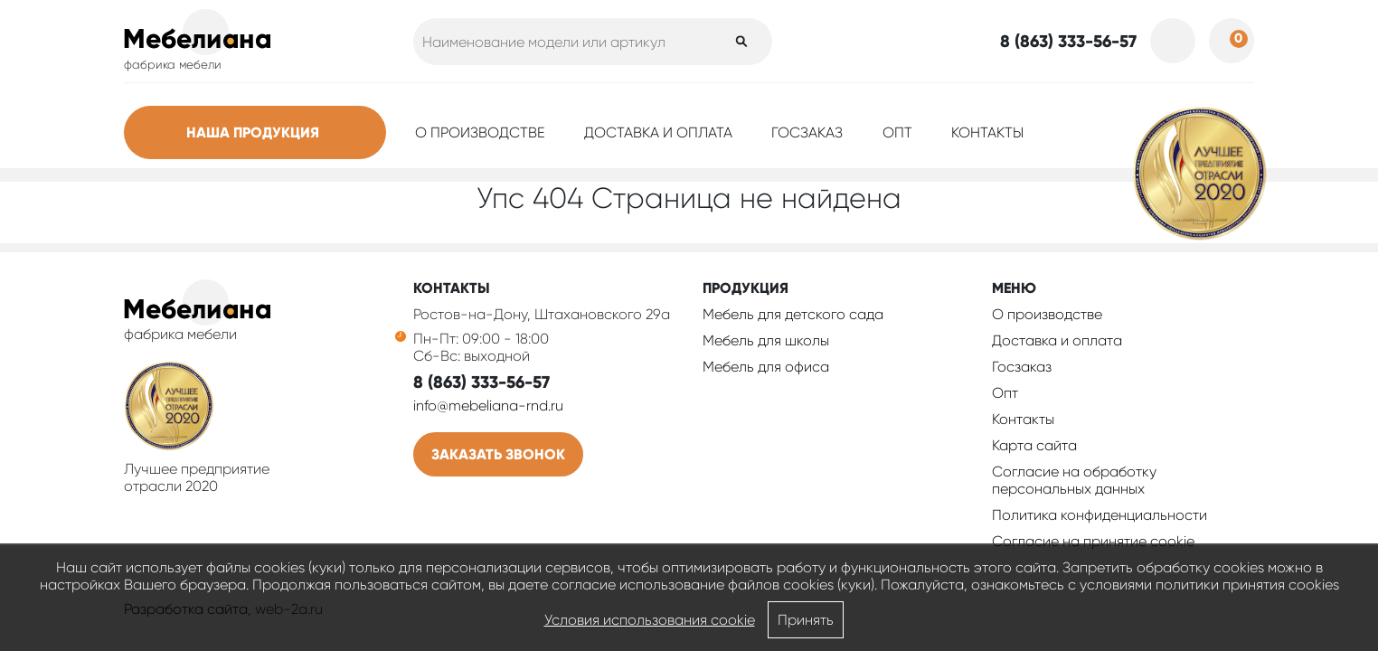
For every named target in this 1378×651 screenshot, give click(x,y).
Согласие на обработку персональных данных (1074, 480)
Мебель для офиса (766, 366)
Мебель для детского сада (793, 314)
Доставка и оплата (658, 132)
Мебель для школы (766, 340)
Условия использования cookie (649, 619)
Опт (897, 132)
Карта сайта (1034, 445)
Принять (806, 619)
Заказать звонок (498, 454)
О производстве (480, 132)
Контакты (987, 132)
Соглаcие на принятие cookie (1093, 541)
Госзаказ (807, 132)
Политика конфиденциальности (1099, 515)
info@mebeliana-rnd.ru (488, 405)
